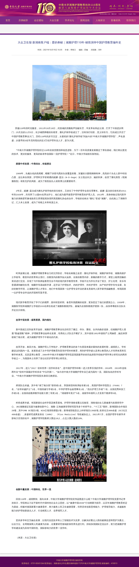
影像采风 (115, 20)
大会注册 (54, 20)
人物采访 (100, 20)
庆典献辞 (23, 20)
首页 (8, 20)
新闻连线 (85, 20)
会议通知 (38, 20)
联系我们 (131, 20)
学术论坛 (69, 20)
